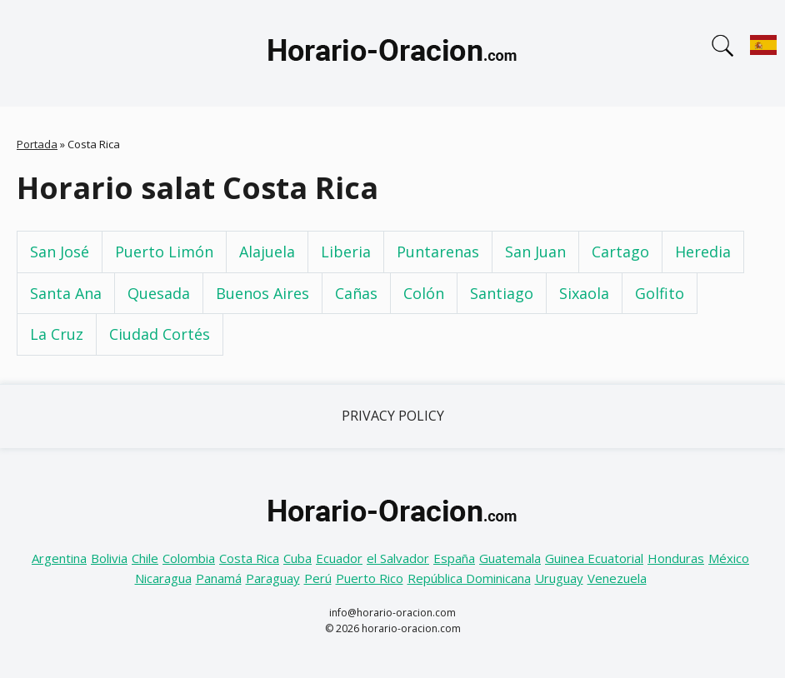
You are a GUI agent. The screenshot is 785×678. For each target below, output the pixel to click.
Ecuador (339, 558)
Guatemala (510, 558)
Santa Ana (66, 293)
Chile (145, 558)
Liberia (346, 252)
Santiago (501, 293)
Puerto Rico (369, 578)
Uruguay (559, 578)
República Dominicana (469, 578)
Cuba (297, 558)
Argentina (59, 558)
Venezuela (617, 578)
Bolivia (109, 558)
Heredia (703, 252)
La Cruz (56, 334)
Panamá (219, 578)
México (728, 558)
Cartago (620, 252)
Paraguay (273, 578)
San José (59, 252)
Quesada (159, 293)
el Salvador (398, 558)
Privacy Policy (393, 415)
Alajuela (267, 252)
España (454, 558)
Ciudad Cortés (159, 334)
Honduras (676, 558)
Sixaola (584, 293)
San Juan (535, 252)
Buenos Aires (262, 293)
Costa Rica (249, 558)
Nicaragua (163, 578)
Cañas (356, 293)
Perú (318, 578)
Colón (423, 293)
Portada (37, 144)
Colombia (188, 558)
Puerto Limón (164, 252)
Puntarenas (438, 252)
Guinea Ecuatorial (594, 558)
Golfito (659, 293)
